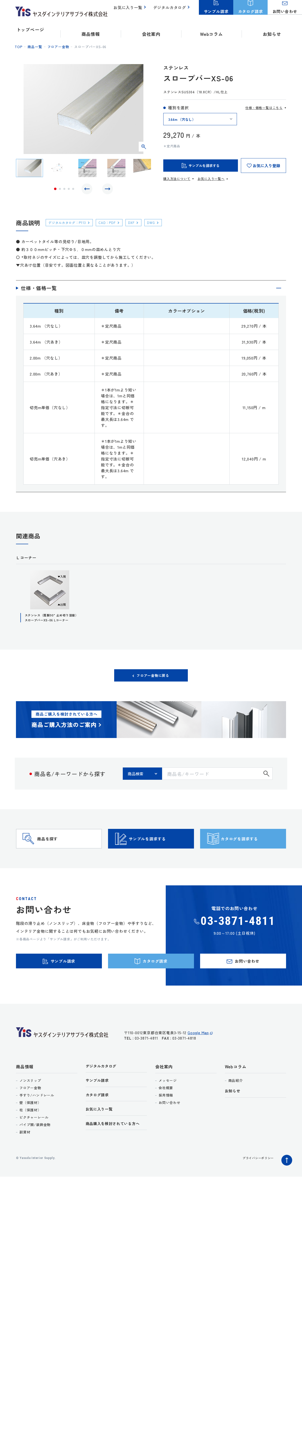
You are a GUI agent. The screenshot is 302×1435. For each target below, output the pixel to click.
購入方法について (176, 178)
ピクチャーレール (33, 1142)
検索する (266, 779)
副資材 (24, 1157)
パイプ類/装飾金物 (35, 1149)
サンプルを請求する (159, 852)
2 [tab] (60, 190)
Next (106, 190)
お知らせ (272, 29)
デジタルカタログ (170, 10)
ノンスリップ (30, 1105)
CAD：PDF (115, 224)
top (18, 46)
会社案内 (164, 1091)
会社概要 (166, 1112)
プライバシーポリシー (255, 1182)
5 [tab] (73, 190)
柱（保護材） (30, 1134)
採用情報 (166, 1120)
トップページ (30, 29)
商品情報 (24, 1091)
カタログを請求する (251, 852)
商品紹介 (235, 1105)
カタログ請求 (99, 1122)
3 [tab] (64, 190)
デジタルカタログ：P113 (70, 224)
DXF (141, 224)
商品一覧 (34, 46)
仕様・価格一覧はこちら (264, 107)
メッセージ (168, 1105)
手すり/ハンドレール (36, 1120)
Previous (88, 190)
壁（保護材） (30, 1127)
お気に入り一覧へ (210, 178)
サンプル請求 (99, 1106)
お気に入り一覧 (130, 10)
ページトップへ (285, 1184)
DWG (163, 224)
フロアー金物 (58, 46)
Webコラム (236, 1091)
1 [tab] (55, 190)
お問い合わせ (169, 1127)
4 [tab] (69, 190)
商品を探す (56, 852)
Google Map (198, 1060)
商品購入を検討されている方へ (116, 1152)
